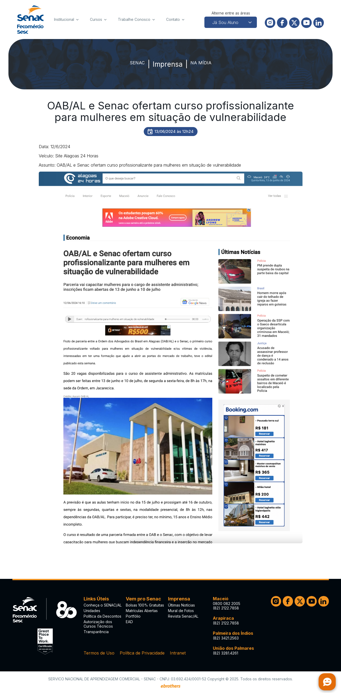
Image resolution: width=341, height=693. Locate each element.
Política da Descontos (102, 616)
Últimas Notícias (181, 605)
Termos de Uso (99, 653)
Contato (173, 19)
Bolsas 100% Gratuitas (145, 605)
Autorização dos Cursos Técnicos (98, 623)
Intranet (178, 653)
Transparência (96, 631)
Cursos (96, 19)
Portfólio (133, 616)
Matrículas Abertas (142, 610)
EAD (129, 621)
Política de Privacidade (142, 653)
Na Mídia (204, 64)
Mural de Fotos (181, 610)
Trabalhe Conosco (134, 19)
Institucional (64, 19)
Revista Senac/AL (183, 616)
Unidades (92, 610)
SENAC (132, 64)
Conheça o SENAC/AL (103, 605)
